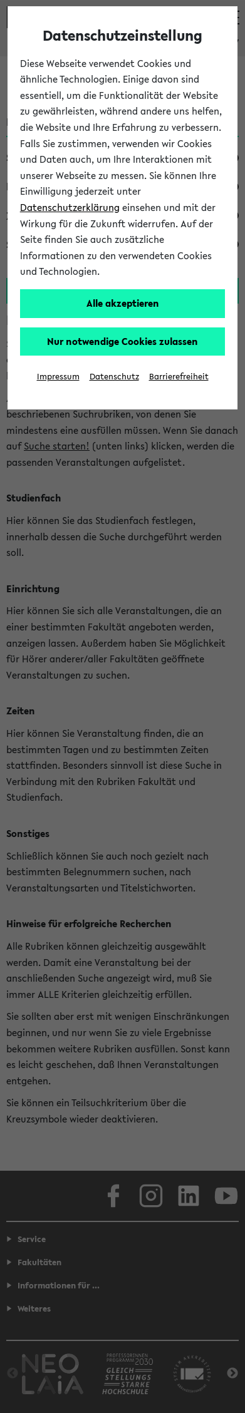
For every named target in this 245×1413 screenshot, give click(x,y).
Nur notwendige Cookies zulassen (122, 341)
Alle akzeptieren (122, 303)
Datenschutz (114, 377)
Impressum (58, 377)
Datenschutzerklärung (70, 207)
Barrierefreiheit (179, 377)
